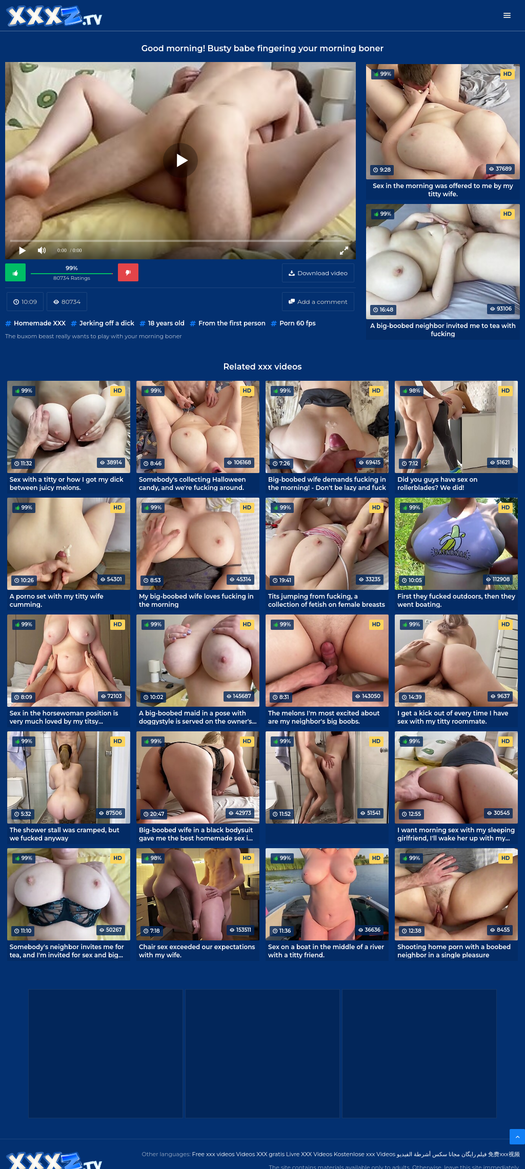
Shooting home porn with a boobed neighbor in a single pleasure (454, 950)
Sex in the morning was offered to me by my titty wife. (443, 189)
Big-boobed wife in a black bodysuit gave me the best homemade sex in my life (196, 834)
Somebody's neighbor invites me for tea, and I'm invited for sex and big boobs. (67, 950)
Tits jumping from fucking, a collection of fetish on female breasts (326, 600)
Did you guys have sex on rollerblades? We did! (437, 483)
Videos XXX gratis (260, 1154)
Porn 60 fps (297, 323)
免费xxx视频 (504, 1154)
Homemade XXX (40, 323)
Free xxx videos (213, 1154)
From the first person (232, 323)
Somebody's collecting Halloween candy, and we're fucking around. (192, 483)
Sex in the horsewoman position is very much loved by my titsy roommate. (64, 717)
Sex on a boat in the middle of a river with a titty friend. (326, 950)
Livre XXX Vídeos (309, 1154)
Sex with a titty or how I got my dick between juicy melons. (67, 483)
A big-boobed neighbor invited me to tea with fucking (443, 329)
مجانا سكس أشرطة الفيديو (428, 1154)
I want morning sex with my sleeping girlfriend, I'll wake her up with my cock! (456, 834)
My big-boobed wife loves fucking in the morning (196, 600)
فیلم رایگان (474, 1154)
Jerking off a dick (106, 323)
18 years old (166, 323)
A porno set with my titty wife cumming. (57, 600)
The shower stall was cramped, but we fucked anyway (64, 834)
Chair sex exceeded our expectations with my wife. (197, 950)
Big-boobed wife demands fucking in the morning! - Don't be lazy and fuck (327, 483)
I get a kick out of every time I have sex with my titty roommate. (452, 717)
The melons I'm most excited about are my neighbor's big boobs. (323, 717)
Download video (322, 273)
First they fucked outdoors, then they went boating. (456, 600)
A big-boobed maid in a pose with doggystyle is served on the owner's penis (195, 717)
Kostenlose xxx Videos (364, 1154)
